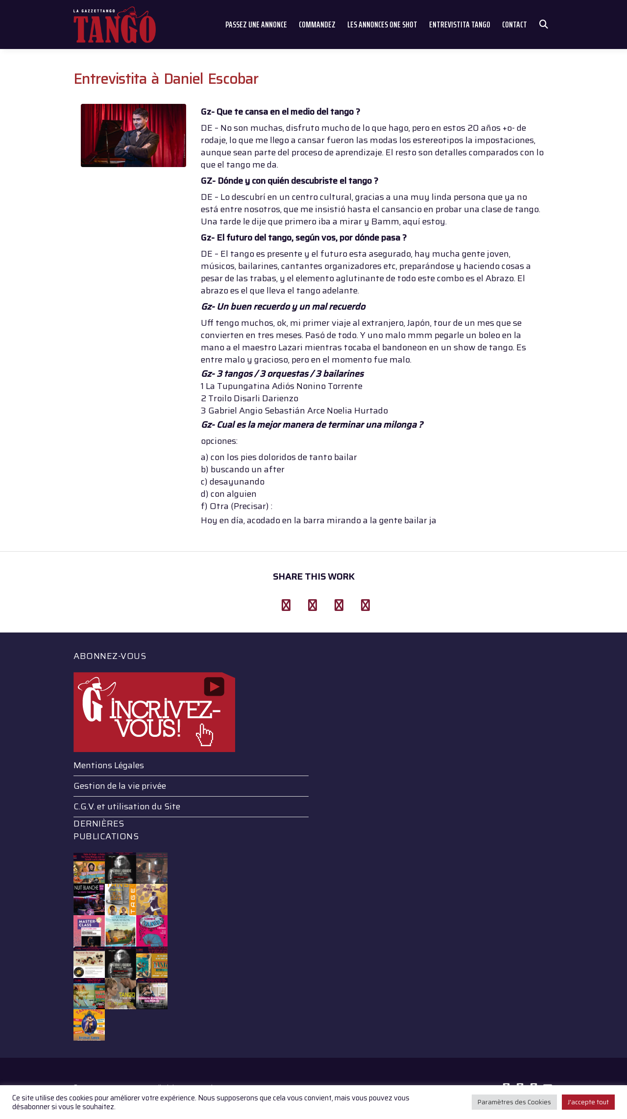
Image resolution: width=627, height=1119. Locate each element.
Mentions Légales (108, 765)
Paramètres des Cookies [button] (514, 1102)
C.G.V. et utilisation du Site (126, 806)
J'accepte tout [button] (588, 1102)
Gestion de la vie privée (119, 786)
